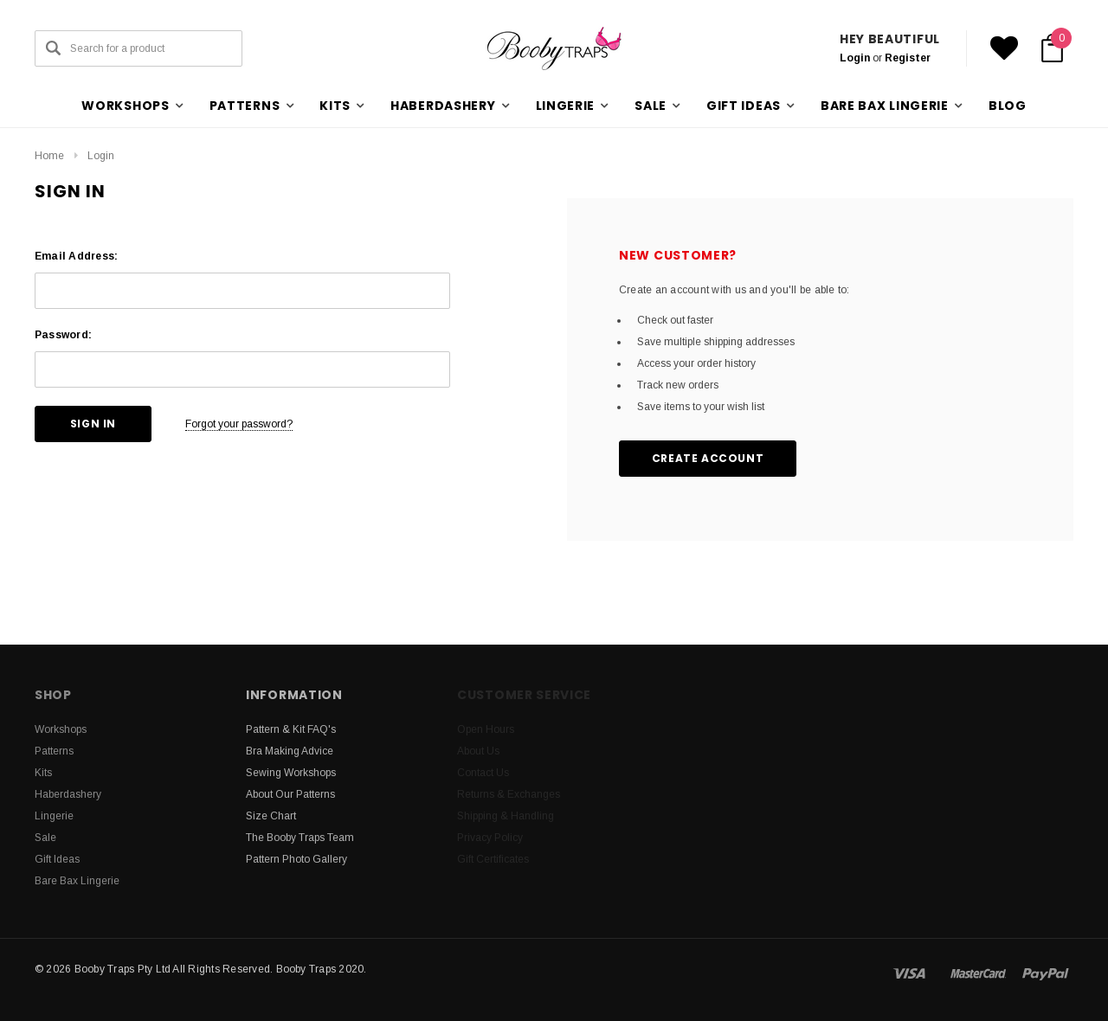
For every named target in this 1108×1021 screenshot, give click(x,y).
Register (908, 58)
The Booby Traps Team (300, 838)
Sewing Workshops (291, 773)
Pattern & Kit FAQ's (291, 729)
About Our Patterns (290, 794)
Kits (43, 773)
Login (855, 58)
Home (49, 156)
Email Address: (76, 256)
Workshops (61, 729)
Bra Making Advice (289, 751)
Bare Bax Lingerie (77, 881)
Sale (45, 838)
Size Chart (271, 816)
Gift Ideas (57, 859)
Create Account (707, 458)
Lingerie (54, 816)
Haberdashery (68, 794)
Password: (63, 335)
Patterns (54, 751)
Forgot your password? (239, 424)
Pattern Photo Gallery (296, 859)
